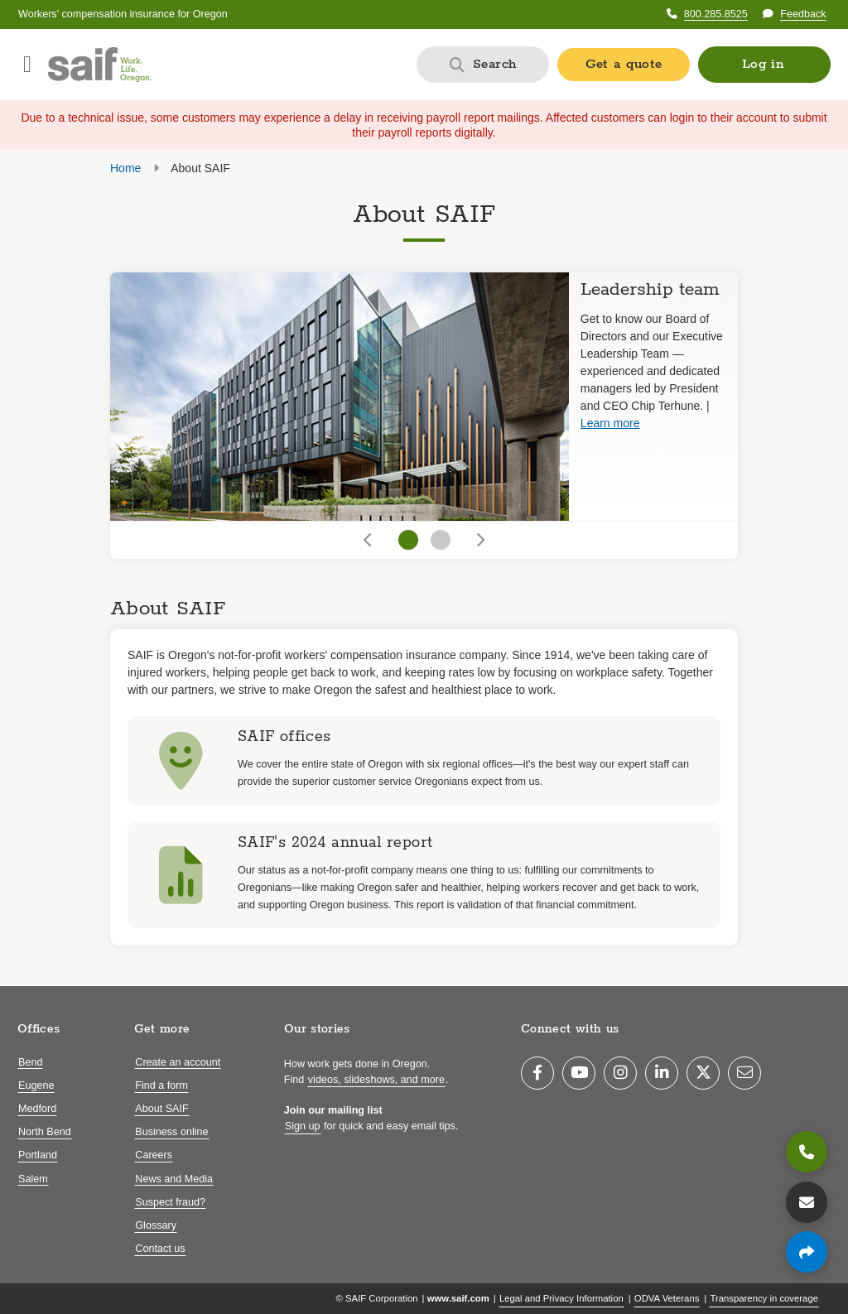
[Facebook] (537, 1073)
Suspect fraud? (170, 1202)
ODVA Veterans (667, 1298)
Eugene (36, 1085)
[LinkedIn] (661, 1073)
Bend (30, 1062)
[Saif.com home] (100, 64)
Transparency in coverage (764, 1298)
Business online (171, 1132)
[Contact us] (806, 1202)
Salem (33, 1179)
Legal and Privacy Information (561, 1298)
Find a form (161, 1085)
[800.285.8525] (806, 1151)
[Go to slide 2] (440, 540)
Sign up (302, 1126)
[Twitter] (703, 1073)
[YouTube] (578, 1073)
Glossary (155, 1225)
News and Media (174, 1179)
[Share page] (806, 1252)
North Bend (44, 1132)
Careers (153, 1155)
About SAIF (161, 1108)
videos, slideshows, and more (376, 1079)
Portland (37, 1155)
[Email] (744, 1073)
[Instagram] (620, 1073)
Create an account (177, 1062)
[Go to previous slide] (369, 540)
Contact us (160, 1248)
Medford (37, 1108)
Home (125, 168)
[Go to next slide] (479, 540)
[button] (764, 64)
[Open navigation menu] (27, 64)
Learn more (610, 423)
